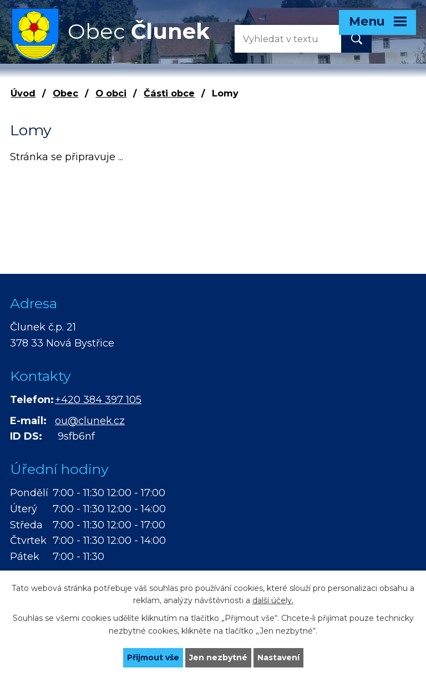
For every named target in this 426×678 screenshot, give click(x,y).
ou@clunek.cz (90, 421)
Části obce (169, 93)
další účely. (272, 601)
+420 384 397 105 (98, 400)
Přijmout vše (153, 657)
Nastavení (278, 657)
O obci (110, 93)
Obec (65, 93)
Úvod (23, 93)
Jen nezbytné (218, 657)
